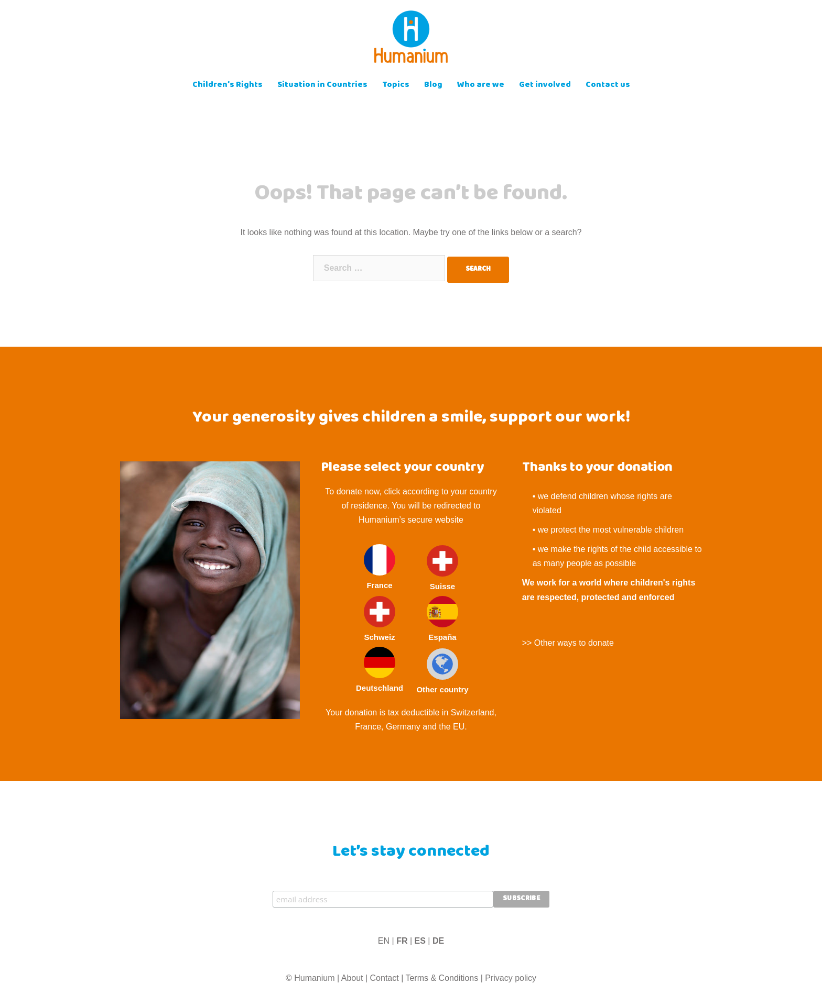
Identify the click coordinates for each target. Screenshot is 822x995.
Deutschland (379, 669)
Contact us (608, 86)
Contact (384, 978)
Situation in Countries (322, 86)
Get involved (545, 86)
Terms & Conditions (441, 978)
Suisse (442, 568)
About (352, 978)
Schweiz (379, 619)
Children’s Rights (227, 86)
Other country (442, 671)
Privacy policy (510, 978)
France (379, 567)
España (442, 619)
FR (401, 940)
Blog (433, 86)
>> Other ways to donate (568, 642)
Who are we (480, 86)
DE (438, 940)
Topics (395, 86)
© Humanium (310, 978)
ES (420, 940)
